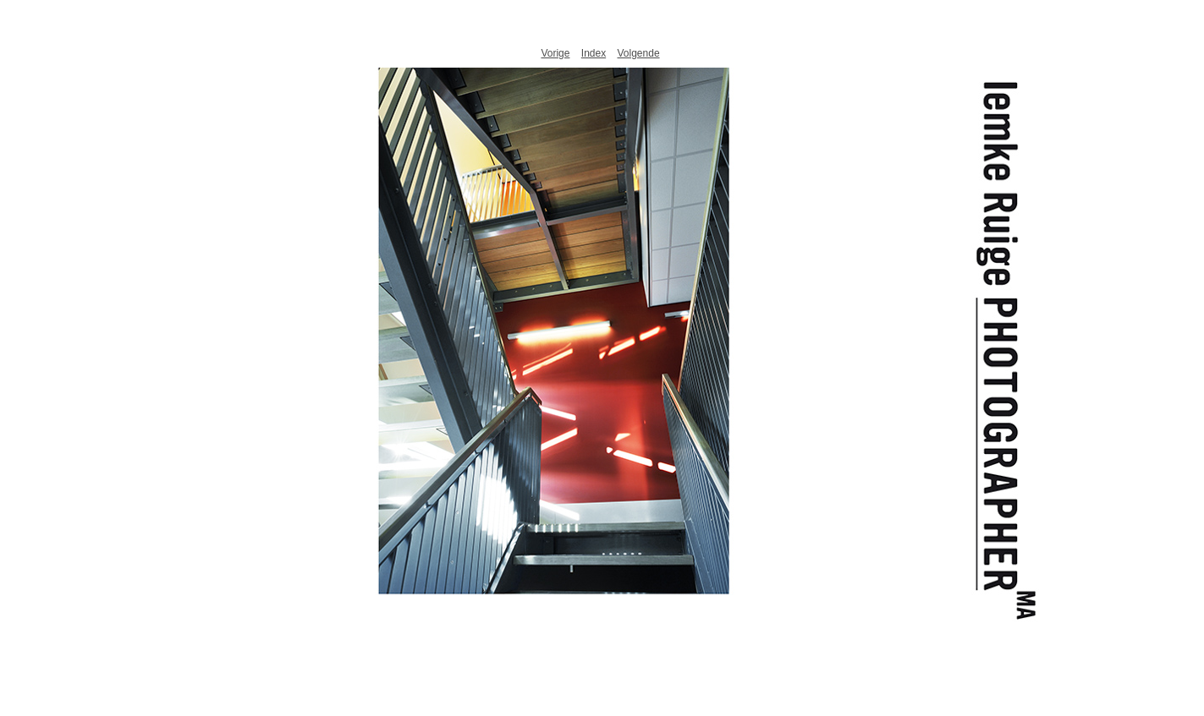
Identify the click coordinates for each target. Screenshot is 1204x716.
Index (593, 53)
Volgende (639, 53)
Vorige (555, 53)
